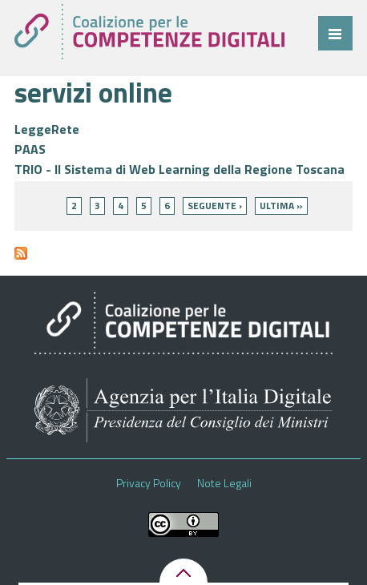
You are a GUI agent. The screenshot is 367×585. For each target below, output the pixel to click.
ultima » (281, 205)
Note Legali (224, 483)
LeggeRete (46, 129)
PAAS (30, 149)
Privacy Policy (148, 483)
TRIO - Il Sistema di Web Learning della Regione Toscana (179, 169)
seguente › (215, 205)
